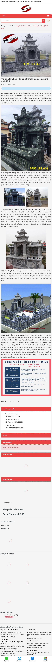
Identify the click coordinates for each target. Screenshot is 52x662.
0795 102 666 (9, 617)
